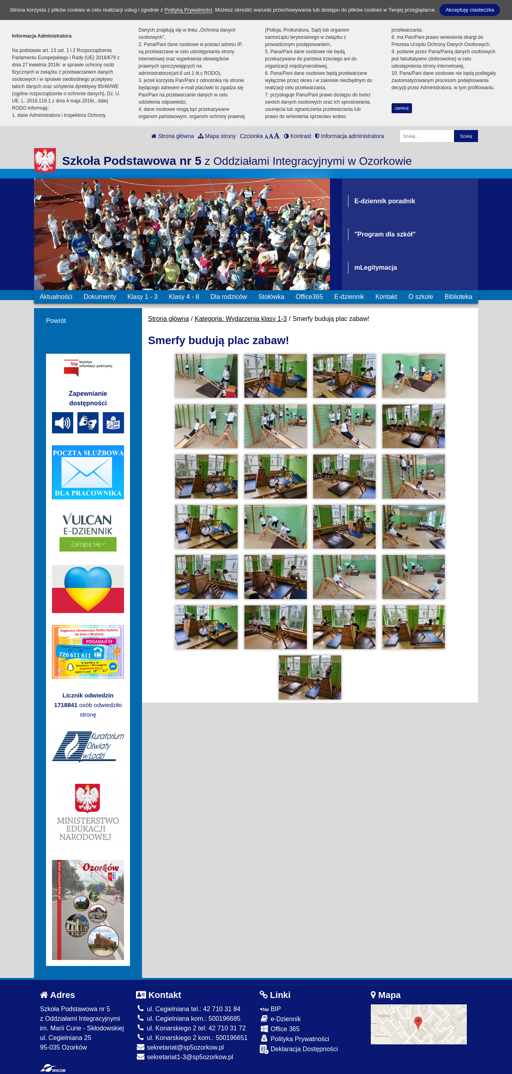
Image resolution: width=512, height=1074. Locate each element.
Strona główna (172, 136)
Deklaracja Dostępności (299, 1049)
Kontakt (386, 296)
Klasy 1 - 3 (142, 296)
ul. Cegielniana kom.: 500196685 (188, 1018)
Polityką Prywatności (188, 10)
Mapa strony (217, 136)
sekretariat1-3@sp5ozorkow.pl (184, 1057)
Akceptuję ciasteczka (470, 10)
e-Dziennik (280, 1018)
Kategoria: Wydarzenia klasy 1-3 (241, 318)
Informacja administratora (349, 136)
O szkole (420, 296)
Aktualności (56, 296)
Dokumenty (100, 296)
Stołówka (271, 296)
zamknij (401, 108)
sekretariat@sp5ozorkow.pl (180, 1047)
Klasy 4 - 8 (184, 296)
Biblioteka (458, 296)
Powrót (56, 320)
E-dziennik (349, 296)
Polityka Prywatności (294, 1038)
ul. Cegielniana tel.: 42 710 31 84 (188, 1009)
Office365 (309, 296)
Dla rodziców (228, 296)
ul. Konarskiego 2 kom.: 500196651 (192, 1037)
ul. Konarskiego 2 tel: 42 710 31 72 (191, 1028)
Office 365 (280, 1028)
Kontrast (297, 136)
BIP (270, 1009)
